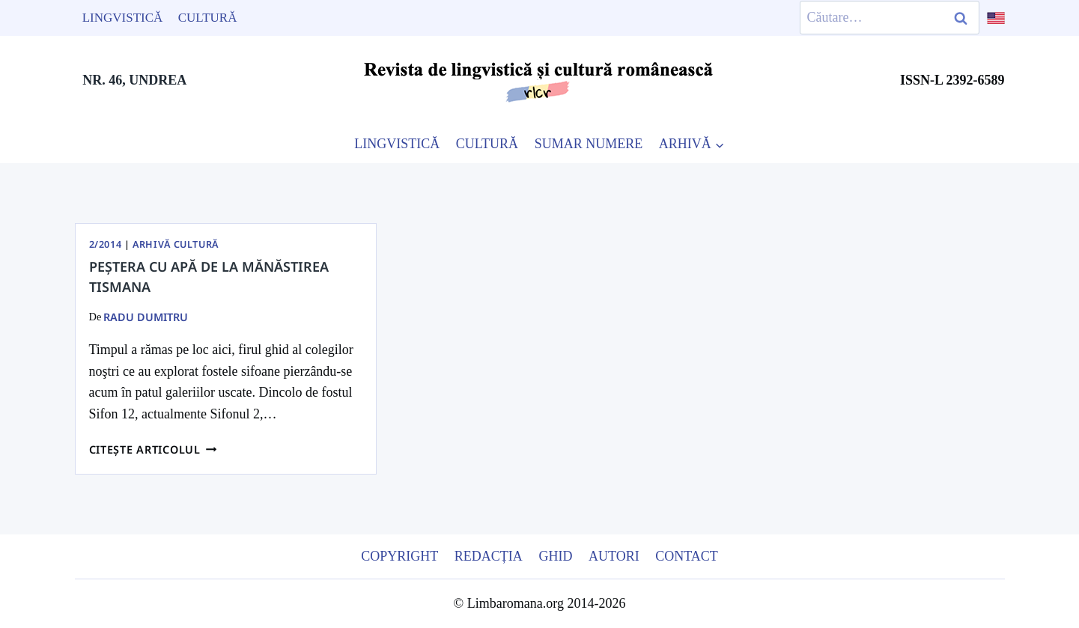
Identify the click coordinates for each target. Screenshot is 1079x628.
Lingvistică (122, 17)
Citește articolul (153, 449)
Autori (614, 556)
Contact (686, 556)
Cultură (207, 17)
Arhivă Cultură (176, 244)
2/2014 (105, 244)
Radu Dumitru (145, 317)
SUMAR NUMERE (589, 143)
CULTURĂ (487, 143)
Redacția (489, 556)
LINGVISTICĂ (397, 143)
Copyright (399, 556)
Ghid (555, 556)
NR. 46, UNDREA (134, 80)
